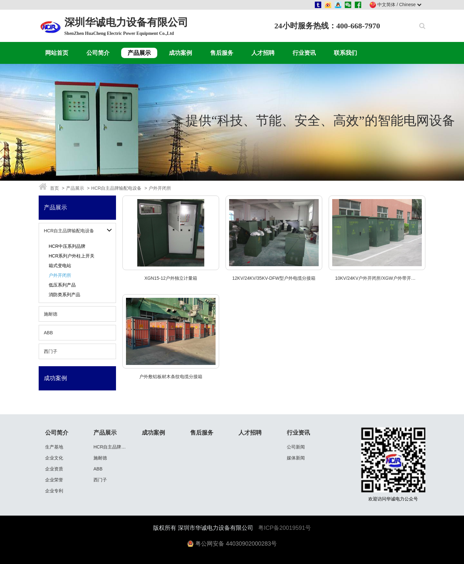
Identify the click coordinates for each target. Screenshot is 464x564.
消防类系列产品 (64, 294)
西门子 (50, 351)
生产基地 (54, 446)
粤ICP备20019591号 (284, 528)
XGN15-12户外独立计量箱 (170, 278)
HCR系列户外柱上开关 (71, 255)
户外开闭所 (60, 275)
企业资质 (54, 468)
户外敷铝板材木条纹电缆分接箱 (170, 376)
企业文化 (54, 457)
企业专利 (54, 490)
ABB (48, 332)
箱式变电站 (60, 265)
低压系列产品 (62, 284)
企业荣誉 (54, 479)
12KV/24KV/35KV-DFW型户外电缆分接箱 (273, 278)
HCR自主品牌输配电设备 (69, 230)
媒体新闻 (296, 457)
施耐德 (50, 314)
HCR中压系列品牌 (67, 246)
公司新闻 (296, 446)
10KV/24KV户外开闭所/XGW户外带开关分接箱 (382, 278)
